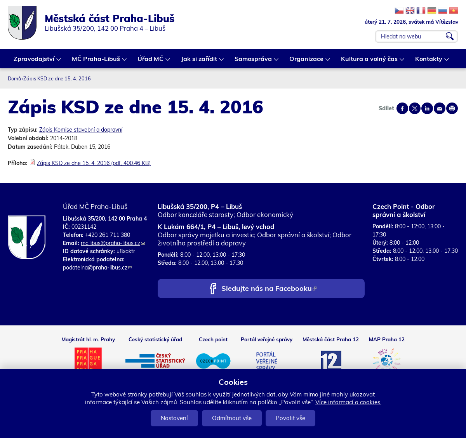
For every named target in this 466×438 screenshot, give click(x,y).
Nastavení (174, 418)
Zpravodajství (34, 61)
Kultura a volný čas (369, 61)
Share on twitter (415, 108)
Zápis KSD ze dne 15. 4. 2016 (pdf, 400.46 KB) (94, 163)
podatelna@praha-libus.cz (97, 267)
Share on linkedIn (427, 108)
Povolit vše (290, 418)
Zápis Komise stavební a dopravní (80, 129)
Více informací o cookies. (348, 402)
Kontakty (429, 61)
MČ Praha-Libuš (96, 61)
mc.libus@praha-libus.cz (113, 243)
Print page (452, 108)
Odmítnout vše (232, 418)
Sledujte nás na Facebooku (268, 289)
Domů (14, 78)
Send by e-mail (439, 108)
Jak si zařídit (199, 61)
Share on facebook (402, 108)
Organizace (306, 61)
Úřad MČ (151, 61)
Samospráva (253, 61)
